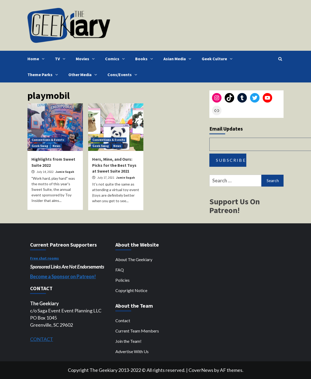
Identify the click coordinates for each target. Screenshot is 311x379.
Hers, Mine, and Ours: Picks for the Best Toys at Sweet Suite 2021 (114, 165)
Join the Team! (128, 341)
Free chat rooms (44, 258)
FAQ (119, 269)
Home (37, 58)
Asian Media (178, 58)
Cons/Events (123, 74)
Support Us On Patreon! (234, 205)
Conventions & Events (48, 140)
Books (145, 58)
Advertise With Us (132, 351)
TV (61, 58)
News (56, 146)
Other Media (84, 74)
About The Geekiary (133, 259)
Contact (122, 320)
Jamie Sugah (64, 172)
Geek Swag (40, 146)
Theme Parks (43, 74)
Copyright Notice (131, 290)
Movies (86, 58)
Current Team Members (137, 330)
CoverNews (201, 370)
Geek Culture (218, 58)
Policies (122, 280)
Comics (116, 58)
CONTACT (41, 339)
